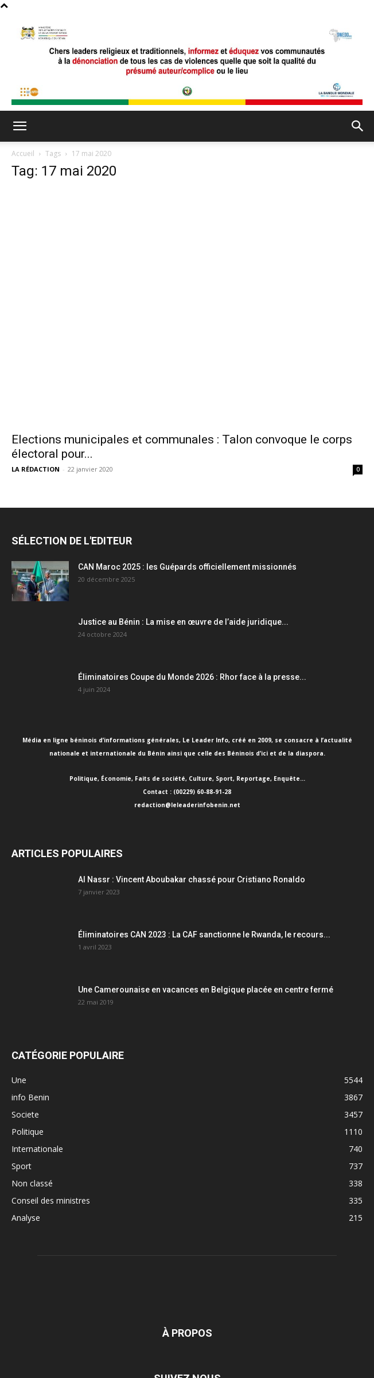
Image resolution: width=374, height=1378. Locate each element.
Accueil (22, 153)
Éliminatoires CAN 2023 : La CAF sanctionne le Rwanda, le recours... (204, 934)
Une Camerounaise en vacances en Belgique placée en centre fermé (205, 989)
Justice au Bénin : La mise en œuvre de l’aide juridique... (183, 621)
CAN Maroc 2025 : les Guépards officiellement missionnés (187, 566)
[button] (19, 126)
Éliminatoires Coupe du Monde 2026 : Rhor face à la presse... (192, 677)
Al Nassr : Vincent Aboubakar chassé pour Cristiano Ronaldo (191, 879)
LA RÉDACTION (35, 469)
